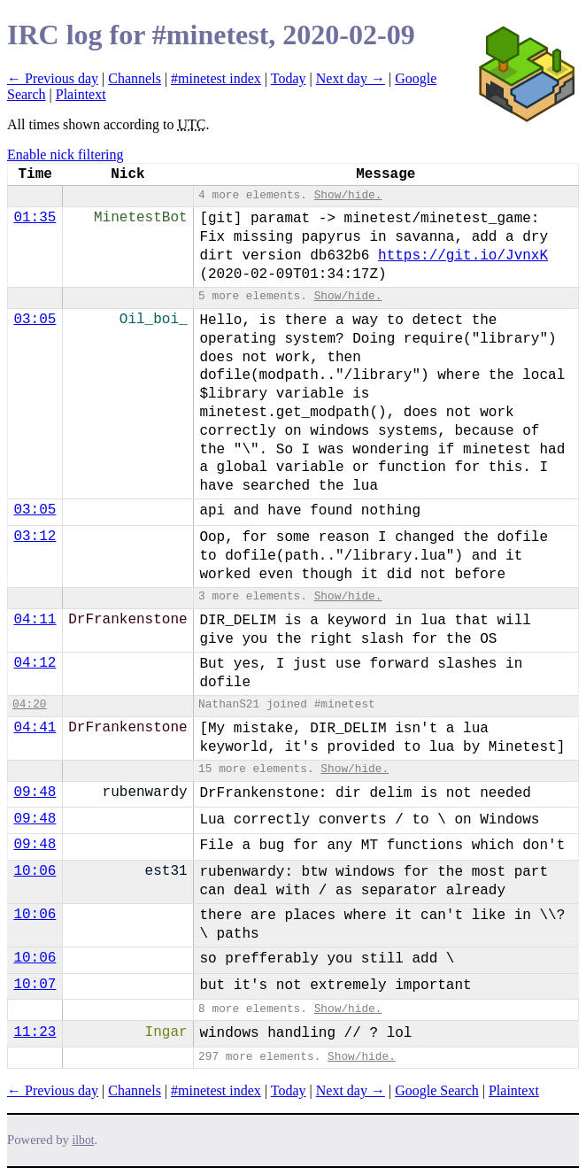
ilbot (84, 1140)
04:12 (34, 663)
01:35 (34, 218)
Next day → (350, 78)
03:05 (34, 320)
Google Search (437, 1090)
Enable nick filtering (65, 154)
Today (288, 78)
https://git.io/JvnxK (463, 256)
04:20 (29, 704)
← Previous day (52, 78)
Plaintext (81, 94)
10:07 (34, 985)
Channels (134, 78)
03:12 (34, 537)
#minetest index (216, 78)
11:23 (34, 1032)
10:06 (34, 871)
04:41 (34, 728)
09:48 (34, 792)
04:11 (34, 620)
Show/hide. (348, 195)
